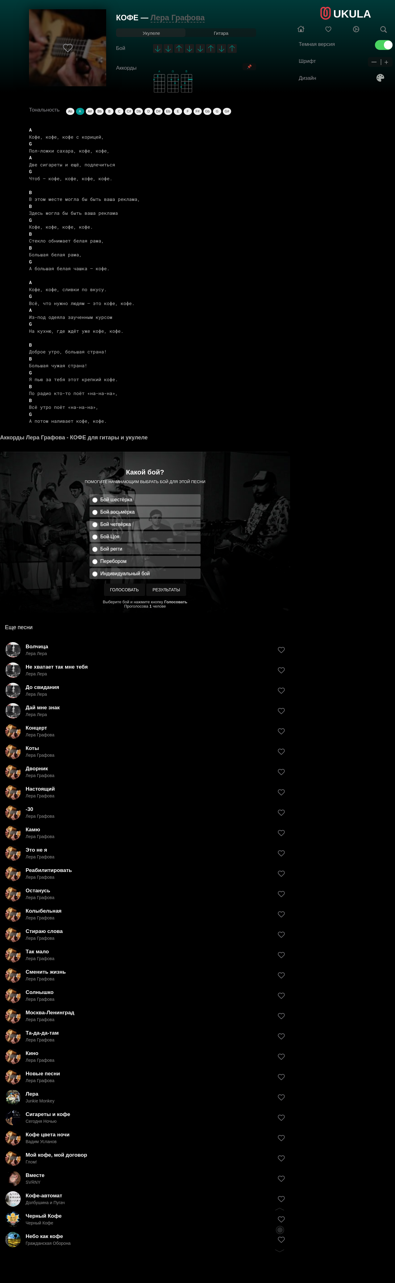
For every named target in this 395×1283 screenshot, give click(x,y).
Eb (168, 111)
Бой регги (111, 549)
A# (90, 111)
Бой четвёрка (115, 524)
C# (129, 111)
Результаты (166, 589)
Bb (100, 111)
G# (227, 111)
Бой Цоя (109, 536)
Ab (70, 111)
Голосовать (124, 589)
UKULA (352, 14)
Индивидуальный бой (125, 573)
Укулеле (151, 33)
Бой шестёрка (116, 499)
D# (158, 111)
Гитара (221, 33)
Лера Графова (178, 17)
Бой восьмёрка (117, 512)
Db (139, 111)
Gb (207, 111)
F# (198, 111)
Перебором (113, 561)
